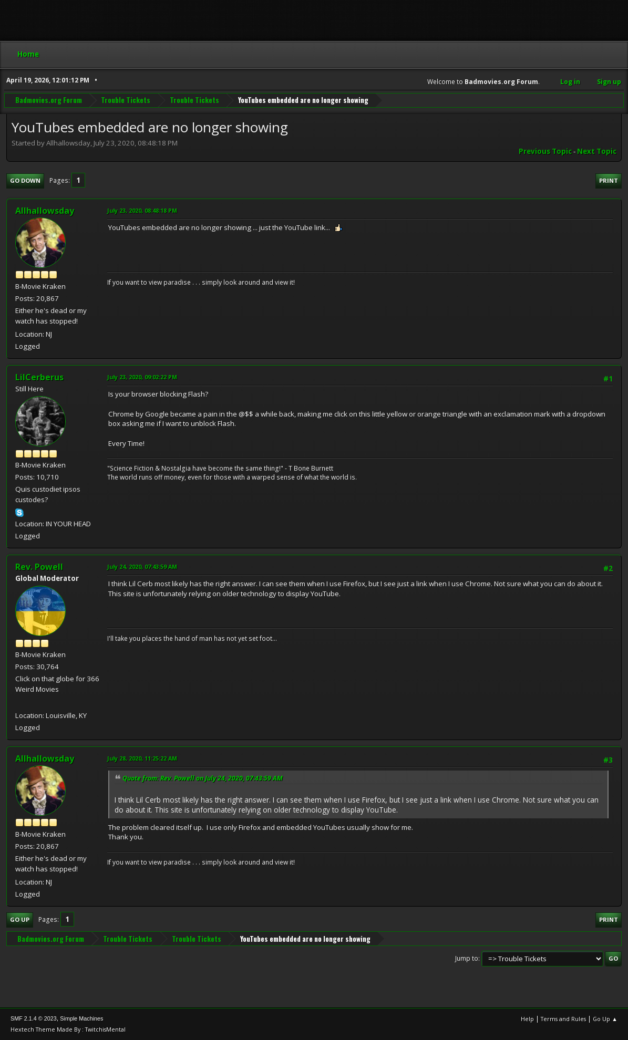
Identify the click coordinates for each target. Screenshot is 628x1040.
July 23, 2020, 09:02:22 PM (142, 377)
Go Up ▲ (605, 1019)
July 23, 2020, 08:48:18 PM (142, 210)
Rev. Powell (39, 567)
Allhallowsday (44, 210)
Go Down (25, 180)
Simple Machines (81, 1018)
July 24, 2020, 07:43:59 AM (142, 566)
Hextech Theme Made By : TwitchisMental (68, 1029)
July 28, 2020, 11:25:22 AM (142, 758)
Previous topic (545, 151)
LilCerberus (39, 377)
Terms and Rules (563, 1019)
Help (527, 1019)
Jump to (466, 958)
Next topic (596, 151)
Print (608, 180)
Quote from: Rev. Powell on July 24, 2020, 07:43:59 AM (202, 778)
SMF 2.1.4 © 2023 (34, 1018)
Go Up (19, 919)
